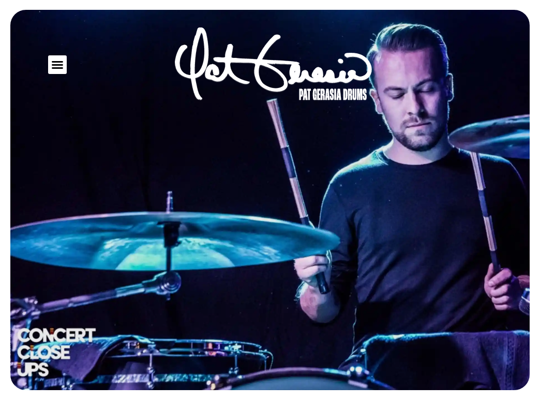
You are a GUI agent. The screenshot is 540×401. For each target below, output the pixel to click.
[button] (57, 64)
